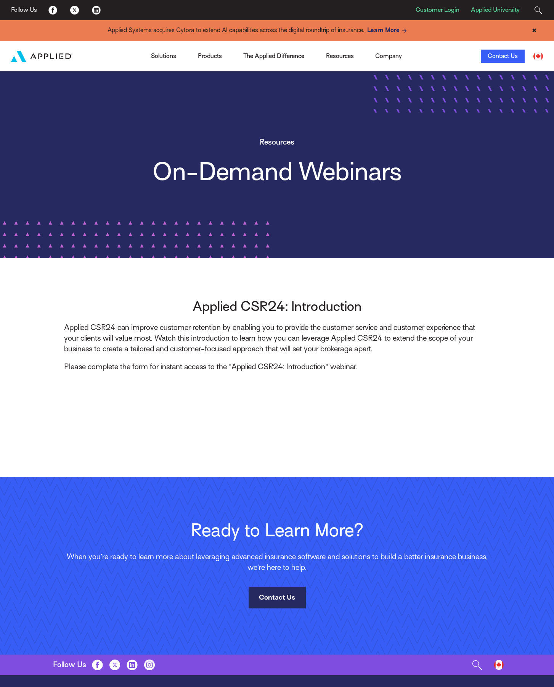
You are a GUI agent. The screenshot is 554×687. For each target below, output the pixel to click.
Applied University (495, 9)
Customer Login (437, 9)
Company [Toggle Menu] (388, 56)
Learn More (388, 30)
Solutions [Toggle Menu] (163, 56)
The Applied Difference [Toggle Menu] (273, 56)
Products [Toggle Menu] (210, 56)
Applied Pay (136, 53)
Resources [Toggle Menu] (340, 56)
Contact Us (503, 56)
